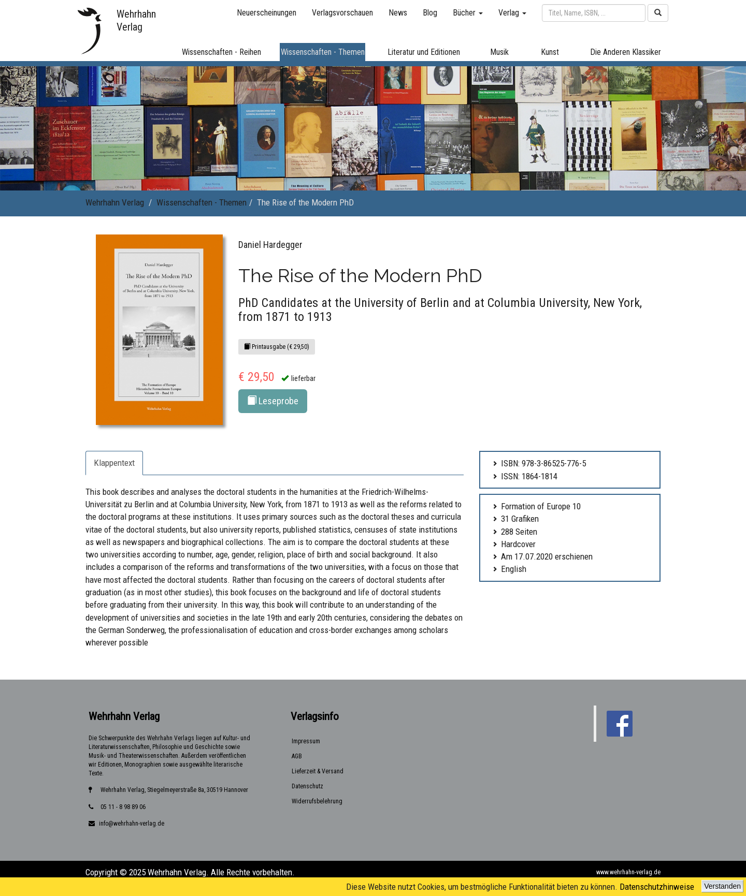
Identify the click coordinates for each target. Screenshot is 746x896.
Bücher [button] (468, 13)
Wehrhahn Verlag (114, 202)
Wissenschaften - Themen (201, 202)
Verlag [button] (512, 13)
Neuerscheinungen (266, 13)
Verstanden (722, 886)
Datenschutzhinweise (657, 887)
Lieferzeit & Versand (317, 771)
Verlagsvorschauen (342, 13)
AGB (297, 756)
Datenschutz (307, 786)
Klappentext (114, 463)
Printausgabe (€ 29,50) (276, 346)
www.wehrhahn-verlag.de (628, 872)
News (398, 13)
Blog (430, 13)
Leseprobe (272, 400)
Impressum (306, 741)
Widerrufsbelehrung (317, 801)
